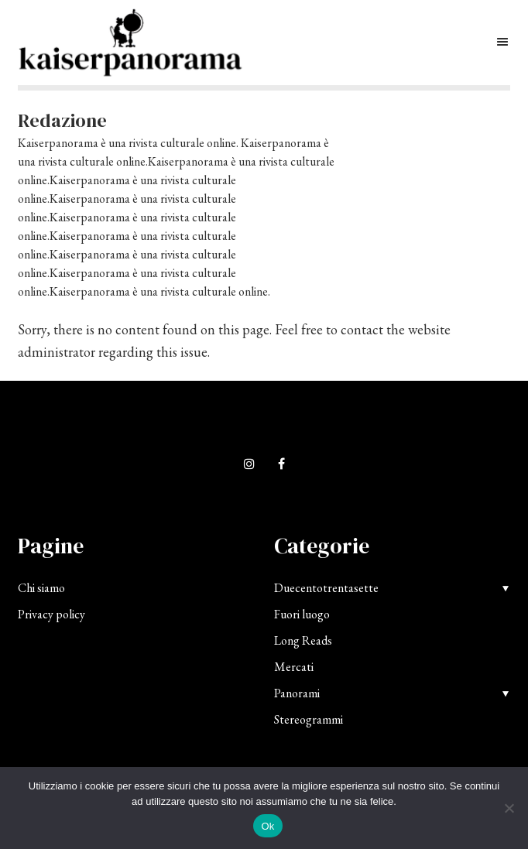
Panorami (297, 693)
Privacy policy (51, 614)
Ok (267, 826)
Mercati (294, 667)
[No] (508, 808)
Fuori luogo (302, 614)
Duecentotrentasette (326, 588)
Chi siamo (41, 588)
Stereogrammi (308, 719)
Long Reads (303, 640)
